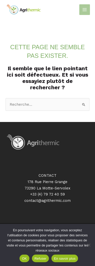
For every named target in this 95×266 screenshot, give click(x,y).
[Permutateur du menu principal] (84, 9)
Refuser (40, 258)
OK (24, 258)
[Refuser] (88, 244)
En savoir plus (64, 258)
